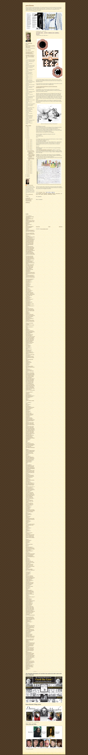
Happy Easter (27, 442)
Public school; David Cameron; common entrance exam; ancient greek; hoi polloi (30, 549)
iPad (26, 462)
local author (27, 505)
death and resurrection (29, 396)
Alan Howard (27, 271)
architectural (27, 285)
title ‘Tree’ (27, 624)
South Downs (27, 581)
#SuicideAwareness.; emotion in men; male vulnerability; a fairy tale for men (30, 221)
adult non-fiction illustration (29, 230)
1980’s (27, 225)
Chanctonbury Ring (28, 349)
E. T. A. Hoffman (28, 402)
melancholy (27, 517)
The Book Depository (29, 200)
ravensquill (27, 558)
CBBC (27, 348)
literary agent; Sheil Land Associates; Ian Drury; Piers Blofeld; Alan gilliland (29, 504)
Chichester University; (29, 351)
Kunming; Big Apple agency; (30, 486)
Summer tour (27, 588)
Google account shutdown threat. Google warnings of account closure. (30, 420)
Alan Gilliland (30, 185)
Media (26, 515)
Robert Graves (28, 560)
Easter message (28, 404)
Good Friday (27, 416)
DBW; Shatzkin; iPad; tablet (29, 395)
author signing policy (28, 290)
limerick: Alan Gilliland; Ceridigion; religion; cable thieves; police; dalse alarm (29, 497)
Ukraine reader (28, 632)
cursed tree (27, 393)
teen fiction (27, 595)
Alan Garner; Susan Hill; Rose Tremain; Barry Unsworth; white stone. (30, 234)
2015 (27, 134)
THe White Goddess (28, 621)
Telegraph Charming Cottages (30, 596)
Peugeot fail (27, 541)
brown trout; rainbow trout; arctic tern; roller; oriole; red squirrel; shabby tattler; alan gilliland (30, 337)
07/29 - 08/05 (29, 148)
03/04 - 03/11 (29, 167)
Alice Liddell (49, 193)
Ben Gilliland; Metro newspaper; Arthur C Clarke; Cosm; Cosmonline (30, 295)
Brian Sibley (27, 329)
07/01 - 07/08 (29, 149)
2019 (27, 131)
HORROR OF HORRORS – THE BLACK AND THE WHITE (31, 155)
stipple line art (28, 585)
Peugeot (27, 539)
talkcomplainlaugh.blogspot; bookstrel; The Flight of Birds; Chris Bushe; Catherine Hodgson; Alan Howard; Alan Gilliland (30, 593)
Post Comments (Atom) (44, 228)
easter (26, 403)
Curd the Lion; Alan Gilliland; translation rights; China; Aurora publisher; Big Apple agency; (30, 385)
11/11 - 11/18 (29, 140)
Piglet (26, 543)
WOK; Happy (27, 663)
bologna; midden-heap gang (29, 305)
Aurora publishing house (29, 286)
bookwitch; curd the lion (29, 326)
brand (26, 327)
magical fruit (27, 508)
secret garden (27, 572)
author (26, 287)
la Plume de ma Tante (29, 487)
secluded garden (28, 571)
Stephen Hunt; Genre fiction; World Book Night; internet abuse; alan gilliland (30, 583)
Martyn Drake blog (28, 514)
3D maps (27, 229)
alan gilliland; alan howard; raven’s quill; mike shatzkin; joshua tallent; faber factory (29, 257)
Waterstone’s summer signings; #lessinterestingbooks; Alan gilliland (30, 640)
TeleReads (27, 597)
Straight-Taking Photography (30, 53)
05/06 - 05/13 (29, 164)
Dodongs (27, 399)
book (26, 306)
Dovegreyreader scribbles (29, 198)
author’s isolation (28, 291)
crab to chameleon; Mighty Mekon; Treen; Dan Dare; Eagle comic (30, 367)
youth (26, 669)
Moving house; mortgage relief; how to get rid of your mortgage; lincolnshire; (30, 519)
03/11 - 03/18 (29, 166)
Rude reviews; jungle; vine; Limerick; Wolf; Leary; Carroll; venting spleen (30, 562)
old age (27, 528)
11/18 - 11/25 (29, 139)
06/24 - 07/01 (29, 160)
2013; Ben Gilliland (28, 227)
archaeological (28, 284)
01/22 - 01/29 (29, 173)
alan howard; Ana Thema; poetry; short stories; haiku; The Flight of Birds (30, 273)
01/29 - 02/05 (29, 172)
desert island (27, 397)
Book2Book (27, 312)
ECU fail (27, 405)
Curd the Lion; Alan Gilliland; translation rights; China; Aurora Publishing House (30, 388)
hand (26, 441)
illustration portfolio (28, 460)
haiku (26, 440)
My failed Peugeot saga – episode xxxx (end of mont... (30, 158)
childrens (27, 353)
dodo (26, 398)
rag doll (27, 551)
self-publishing (28, 573)
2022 (27, 129)
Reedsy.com (27, 559)
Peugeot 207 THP (28, 540)
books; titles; (27, 319)
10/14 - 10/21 (29, 142)
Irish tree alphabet (28, 464)
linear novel (27, 499)
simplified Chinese (28, 579)
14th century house (28, 224)
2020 (27, 130)
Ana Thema (27, 282)
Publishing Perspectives (29, 550)
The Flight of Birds (28, 599)
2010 (27, 175)
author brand (27, 288)
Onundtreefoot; (28, 530)
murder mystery (28, 521)
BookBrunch (27, 313)
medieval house (28, 516)
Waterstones (27, 641)
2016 (27, 133)
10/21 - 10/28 (29, 141)
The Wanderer (28, 620)
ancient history (28, 283)
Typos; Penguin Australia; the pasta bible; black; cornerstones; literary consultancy (30, 630)
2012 (27, 138)
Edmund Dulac (28, 409)
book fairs (27, 307)
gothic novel (27, 439)
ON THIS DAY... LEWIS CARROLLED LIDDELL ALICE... (30, 152)
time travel (27, 623)
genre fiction (27, 415)
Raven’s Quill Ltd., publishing (30, 51)
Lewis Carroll (27, 491)
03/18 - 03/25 (29, 165)
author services (28, 289)
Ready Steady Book (28, 199)
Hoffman (27, 449)
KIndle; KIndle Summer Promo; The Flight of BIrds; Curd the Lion (30, 484)
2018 (27, 132)
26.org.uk (27, 228)
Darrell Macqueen (28, 394)
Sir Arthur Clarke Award (29, 580)
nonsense (54, 194)
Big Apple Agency (28, 297)
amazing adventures (28, 281)
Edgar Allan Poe (28, 406)
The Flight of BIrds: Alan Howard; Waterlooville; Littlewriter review (29, 604)
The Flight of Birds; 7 (29, 602)
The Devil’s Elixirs (28, 598)
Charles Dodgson (28, 350)
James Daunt (27, 474)
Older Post (60, 226)
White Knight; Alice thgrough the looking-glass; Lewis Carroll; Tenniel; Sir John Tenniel (30, 662)
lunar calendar (28, 507)
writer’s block (27, 668)
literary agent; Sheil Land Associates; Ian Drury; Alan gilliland (29, 501)
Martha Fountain (28, 513)
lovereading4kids (28, 506)
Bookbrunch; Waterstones (29, 318)
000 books (27, 223)
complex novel (28, 361)
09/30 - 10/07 (29, 143)
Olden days (27, 529)
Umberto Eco (27, 633)
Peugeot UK (27, 542)
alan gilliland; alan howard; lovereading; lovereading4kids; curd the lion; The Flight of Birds (30, 253)
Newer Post (38, 226)
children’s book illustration (29, 352)
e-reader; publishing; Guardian (30, 400)
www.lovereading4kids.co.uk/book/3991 (45, 149)
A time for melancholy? (30, 150)
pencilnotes (30, 5)
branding (27, 328)
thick (26, 622)
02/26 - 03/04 (29, 168)
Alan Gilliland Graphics (29, 52)
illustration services (28, 461)
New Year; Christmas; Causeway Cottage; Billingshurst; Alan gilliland (30, 525)
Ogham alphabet (28, 527)
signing (27, 574)
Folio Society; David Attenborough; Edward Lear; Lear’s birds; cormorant (30, 414)
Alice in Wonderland (44, 193)
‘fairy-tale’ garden (28, 215)
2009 (27, 176)
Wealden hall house (28, 652)
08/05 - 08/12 (29, 147)
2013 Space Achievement (29, 226)
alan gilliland (39, 193)
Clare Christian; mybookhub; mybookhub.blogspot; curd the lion (30, 357)
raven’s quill (27, 552)
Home (49, 226)
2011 (27, 174)
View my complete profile (29, 194)
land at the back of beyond (29, 488)
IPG (26, 463)
